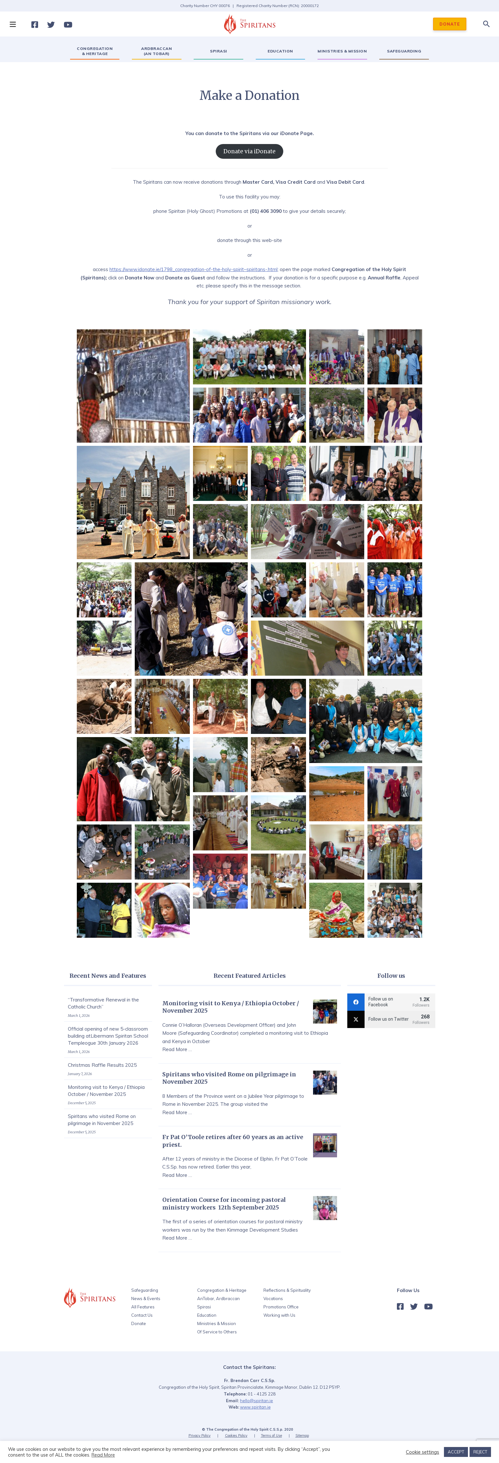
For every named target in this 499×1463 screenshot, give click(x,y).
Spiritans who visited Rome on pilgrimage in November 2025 (102, 1119)
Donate (138, 1323)
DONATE (449, 24)
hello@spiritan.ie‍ (256, 1400)
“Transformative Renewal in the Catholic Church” (103, 1003)
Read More (103, 1455)
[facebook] (391, 1002)
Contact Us (142, 1315)
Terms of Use (271, 1435)
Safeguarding (144, 1290)
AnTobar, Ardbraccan (218, 1298)
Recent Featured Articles (249, 975)
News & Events (145, 1298)
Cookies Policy (236, 1435)
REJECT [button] (480, 1451)
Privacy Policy (200, 1435)
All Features (143, 1306)
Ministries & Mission (216, 1323)
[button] (12, 24)
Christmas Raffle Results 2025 (102, 1065)
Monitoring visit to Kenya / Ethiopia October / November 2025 (106, 1090)
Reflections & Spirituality (287, 1290)
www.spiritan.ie (255, 1407)
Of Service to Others (217, 1331)
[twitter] (391, 1019)
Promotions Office (281, 1306)
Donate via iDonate (249, 151)
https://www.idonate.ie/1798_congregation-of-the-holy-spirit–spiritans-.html (193, 269)
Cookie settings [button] (422, 1452)
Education (206, 1315)
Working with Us (279, 1315)
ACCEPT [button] (456, 1451)
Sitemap (302, 1435)
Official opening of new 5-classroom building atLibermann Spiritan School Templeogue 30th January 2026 (108, 1036)
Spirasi (204, 1306)
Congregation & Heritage (221, 1290)
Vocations (273, 1298)
